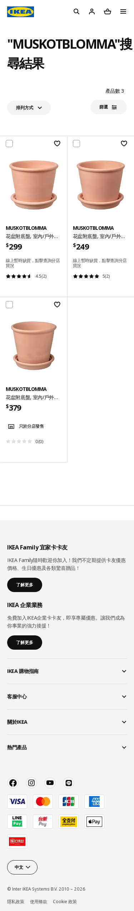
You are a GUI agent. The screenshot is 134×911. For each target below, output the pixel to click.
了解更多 (24, 585)
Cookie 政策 (65, 901)
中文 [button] (19, 867)
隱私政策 (15, 901)
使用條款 (38, 901)
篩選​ (103, 107)
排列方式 (24, 108)
